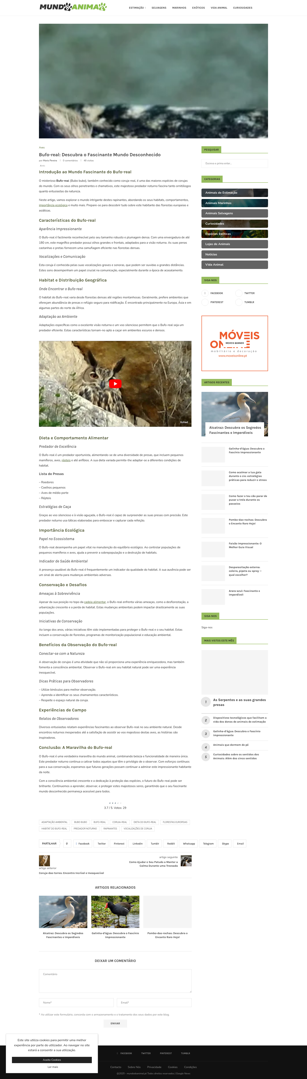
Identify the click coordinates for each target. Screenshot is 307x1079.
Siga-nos (206, 627)
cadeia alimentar (95, 602)
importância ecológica (53, 205)
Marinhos (179, 7)
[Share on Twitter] (101, 843)
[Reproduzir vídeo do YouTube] (115, 384)
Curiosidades (242, 7)
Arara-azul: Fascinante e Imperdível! (244, 593)
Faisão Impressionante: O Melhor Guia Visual (245, 545)
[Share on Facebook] (82, 843)
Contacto (115, 1067)
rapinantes (110, 828)
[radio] (110, 800)
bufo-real (100, 822)
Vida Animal (219, 7)
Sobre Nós (134, 1067)
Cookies (173, 1067)
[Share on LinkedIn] (136, 843)
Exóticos (198, 7)
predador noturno (85, 828)
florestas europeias (175, 822)
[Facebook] (217, 293)
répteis (66, 460)
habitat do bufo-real (54, 828)
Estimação (136, 7)
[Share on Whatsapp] (188, 843)
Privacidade (154, 1067)
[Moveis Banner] (234, 343)
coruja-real (119, 822)
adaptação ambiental (55, 822)
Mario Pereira (50, 160)
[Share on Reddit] (170, 843)
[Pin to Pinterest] (118, 843)
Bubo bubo (80, 822)
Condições (190, 1067)
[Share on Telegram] (207, 843)
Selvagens (159, 7)
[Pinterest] (217, 302)
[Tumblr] (251, 302)
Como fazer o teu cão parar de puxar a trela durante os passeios (248, 499)
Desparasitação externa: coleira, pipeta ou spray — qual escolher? (245, 571)
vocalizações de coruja (138, 828)
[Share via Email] (239, 843)
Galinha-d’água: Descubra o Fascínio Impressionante (247, 450)
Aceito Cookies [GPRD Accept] (52, 1060)
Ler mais (53, 1067)
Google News (183, 1073)
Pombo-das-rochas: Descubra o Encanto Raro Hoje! (248, 521)
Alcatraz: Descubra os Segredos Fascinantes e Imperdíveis (235, 430)
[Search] (266, 8)
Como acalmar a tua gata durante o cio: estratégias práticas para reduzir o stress (248, 476)
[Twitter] (251, 293)
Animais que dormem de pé (230, 745)
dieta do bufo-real (145, 822)
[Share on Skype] (224, 843)
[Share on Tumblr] (154, 843)
